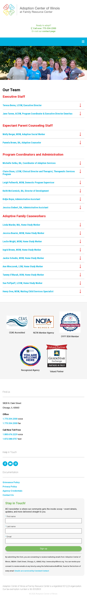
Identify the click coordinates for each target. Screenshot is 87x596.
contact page (48, 31)
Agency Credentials (12, 491)
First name (10, 516)
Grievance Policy (11, 482)
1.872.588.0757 (10, 439)
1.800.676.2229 (10, 434)
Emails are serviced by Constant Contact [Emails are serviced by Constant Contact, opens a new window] (32, 571)
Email (8, 536)
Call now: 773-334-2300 (43, 28)
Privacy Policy (10, 487)
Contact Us (8, 495)
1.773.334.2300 (10, 419)
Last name (10, 526)
